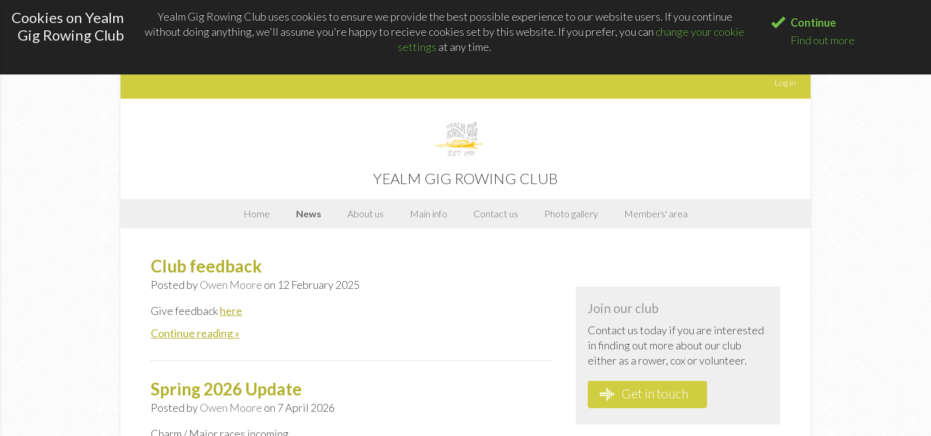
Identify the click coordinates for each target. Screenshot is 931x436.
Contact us (495, 213)
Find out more (823, 40)
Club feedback (206, 266)
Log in (785, 83)
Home (256, 213)
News (308, 213)
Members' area (656, 213)
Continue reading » (195, 333)
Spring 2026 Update (226, 388)
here (231, 310)
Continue (813, 22)
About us (365, 213)
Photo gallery (571, 213)
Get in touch (644, 393)
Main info (428, 213)
